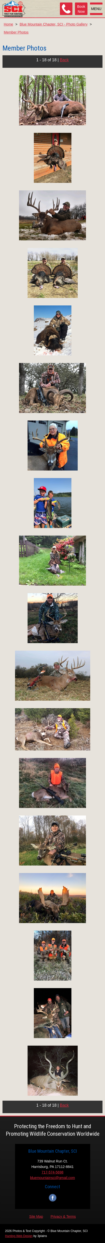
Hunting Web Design (19, 1236)
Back (64, 60)
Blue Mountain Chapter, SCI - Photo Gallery (53, 24)
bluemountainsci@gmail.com (52, 1178)
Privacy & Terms (63, 1216)
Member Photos (16, 32)
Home (8, 24)
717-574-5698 (52, 1172)
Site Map (36, 1216)
